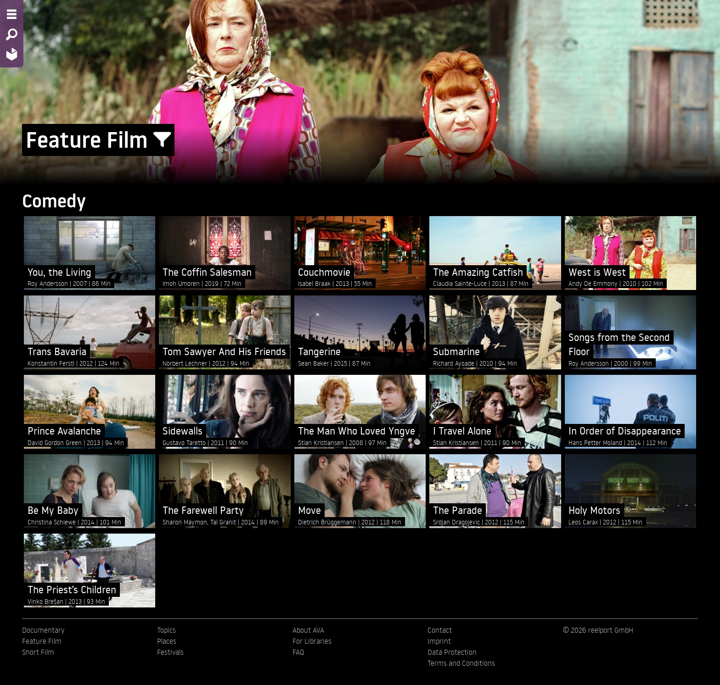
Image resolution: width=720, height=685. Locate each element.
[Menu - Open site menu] (11, 14)
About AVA (308, 630)
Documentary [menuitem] (43, 630)
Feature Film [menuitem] (42, 641)
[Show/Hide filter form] (162, 140)
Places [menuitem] (166, 641)
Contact (440, 630)
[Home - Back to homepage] (11, 54)
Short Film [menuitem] (38, 652)
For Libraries (312, 641)
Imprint (439, 641)
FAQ (298, 652)
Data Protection (452, 652)
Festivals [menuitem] (170, 652)
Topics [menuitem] (166, 630)
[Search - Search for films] (11, 34)
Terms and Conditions (461, 663)
